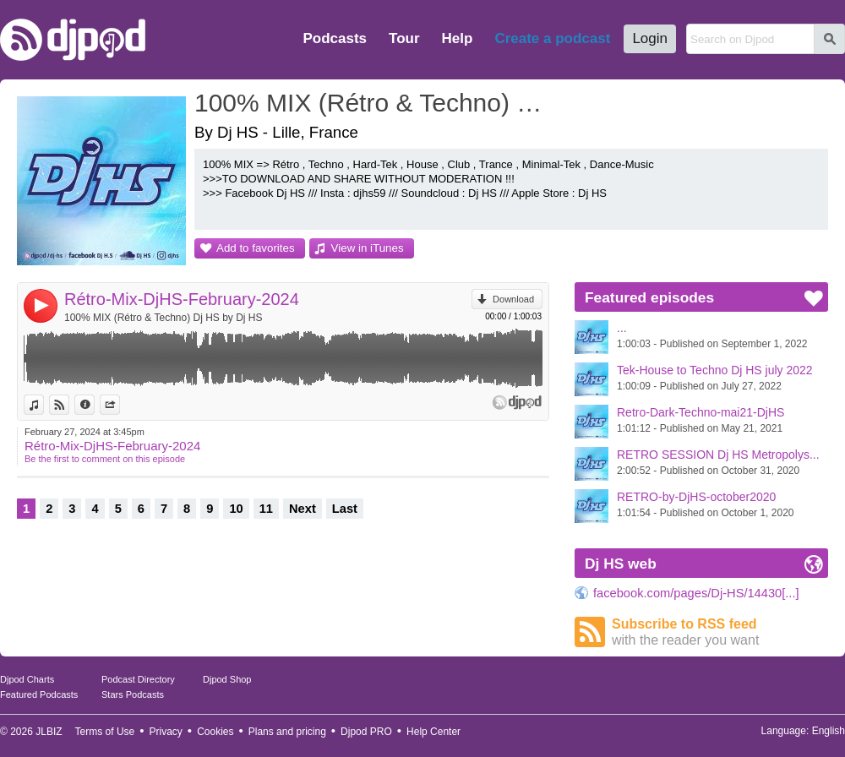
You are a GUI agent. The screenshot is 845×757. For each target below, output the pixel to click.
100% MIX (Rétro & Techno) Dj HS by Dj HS (163, 318)
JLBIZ (48, 732)
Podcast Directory (138, 679)
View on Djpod (68, 405)
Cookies (215, 732)
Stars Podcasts (132, 694)
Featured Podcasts (39, 694)
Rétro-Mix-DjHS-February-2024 (181, 299)
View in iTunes (367, 248)
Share (119, 405)
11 (266, 508)
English (828, 731)
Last (344, 508)
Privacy (166, 732)
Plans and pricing (287, 732)
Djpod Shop (227, 679)
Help (457, 38)
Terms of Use (105, 732)
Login (650, 38)
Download (513, 299)
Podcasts (335, 38)
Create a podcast (552, 38)
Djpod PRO (366, 732)
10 (236, 508)
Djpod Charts (27, 679)
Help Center (433, 732)
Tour (404, 38)
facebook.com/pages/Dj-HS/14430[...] (696, 593)
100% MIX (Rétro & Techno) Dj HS (376, 103)
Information (94, 405)
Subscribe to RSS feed (720, 632)
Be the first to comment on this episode (105, 459)
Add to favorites (255, 248)
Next (302, 508)
